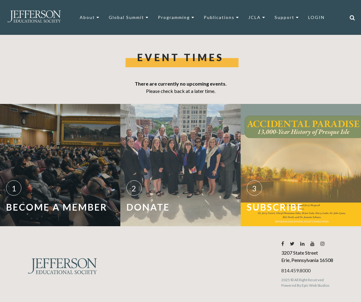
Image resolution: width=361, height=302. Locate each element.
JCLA (256, 17)
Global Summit (129, 17)
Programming (176, 17)
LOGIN (316, 17)
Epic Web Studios (316, 285)
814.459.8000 (296, 270)
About (90, 17)
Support (287, 17)
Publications (221, 17)
